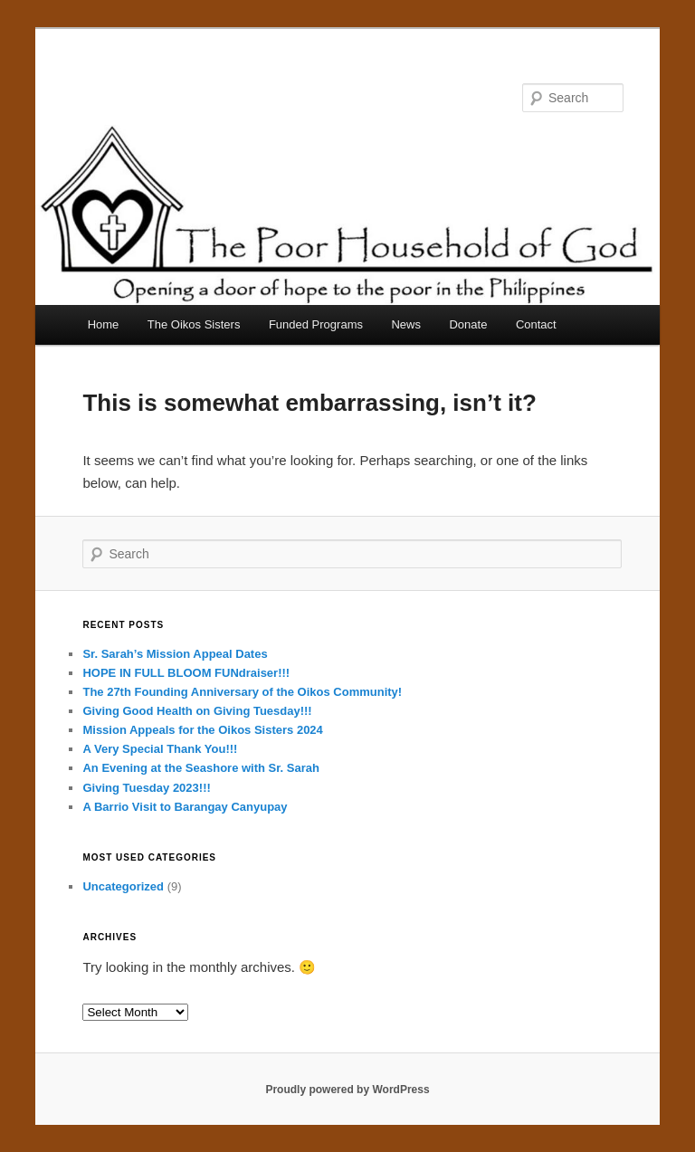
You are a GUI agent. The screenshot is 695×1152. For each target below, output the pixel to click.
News (406, 324)
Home (103, 324)
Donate (468, 324)
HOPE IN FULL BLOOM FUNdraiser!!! (186, 673)
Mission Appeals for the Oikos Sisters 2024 (202, 730)
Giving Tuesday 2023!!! (146, 788)
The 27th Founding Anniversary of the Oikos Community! (242, 692)
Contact (536, 324)
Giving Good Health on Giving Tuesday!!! (196, 711)
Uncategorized (123, 886)
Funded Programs (316, 324)
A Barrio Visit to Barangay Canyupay (184, 807)
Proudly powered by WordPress (347, 1089)
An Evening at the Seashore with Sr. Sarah (200, 768)
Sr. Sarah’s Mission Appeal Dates (174, 654)
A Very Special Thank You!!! (159, 749)
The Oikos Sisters (194, 324)
